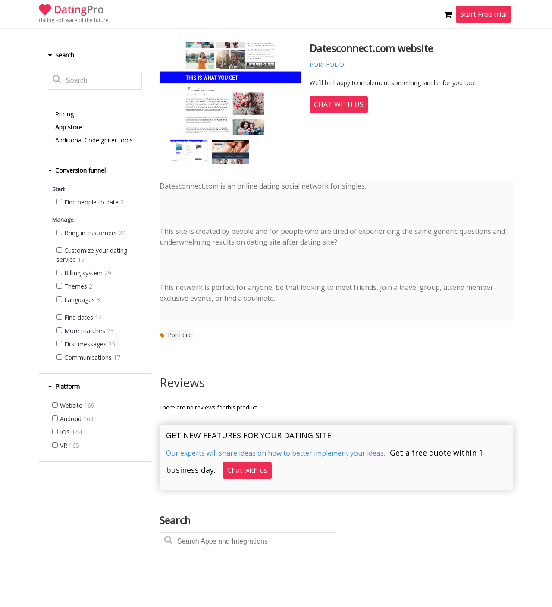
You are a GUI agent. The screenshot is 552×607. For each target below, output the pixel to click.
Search (61, 55)
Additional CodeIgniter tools (94, 140)
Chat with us (339, 104)
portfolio (327, 64)
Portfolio (179, 335)
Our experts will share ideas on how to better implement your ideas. (275, 453)
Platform (64, 386)
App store (68, 127)
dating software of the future (74, 20)
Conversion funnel (77, 170)
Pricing (64, 114)
